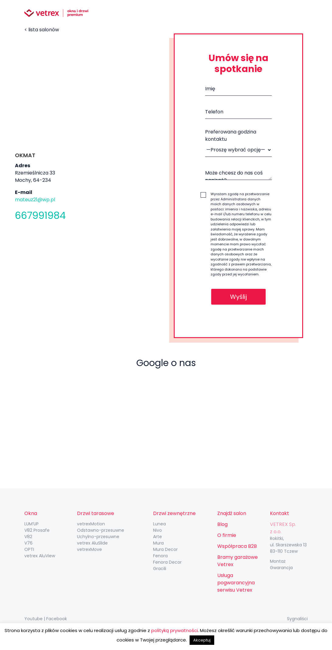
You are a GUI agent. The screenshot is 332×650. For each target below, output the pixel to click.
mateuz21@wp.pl (35, 199)
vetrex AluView (39, 556)
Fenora (160, 556)
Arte (157, 537)
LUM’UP (31, 524)
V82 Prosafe (37, 530)
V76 (28, 543)
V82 (28, 537)
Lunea (159, 524)
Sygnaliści (297, 619)
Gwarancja (281, 568)
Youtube (33, 619)
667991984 (40, 215)
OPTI (29, 549)
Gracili (159, 568)
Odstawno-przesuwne (100, 530)
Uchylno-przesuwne (98, 537)
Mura (158, 543)
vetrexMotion (91, 524)
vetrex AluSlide (92, 543)
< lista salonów (41, 29)
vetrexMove (89, 549)
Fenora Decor (167, 562)
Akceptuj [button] (202, 640)
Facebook (56, 619)
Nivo (157, 530)
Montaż (277, 561)
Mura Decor (165, 549)
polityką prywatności (174, 630)
